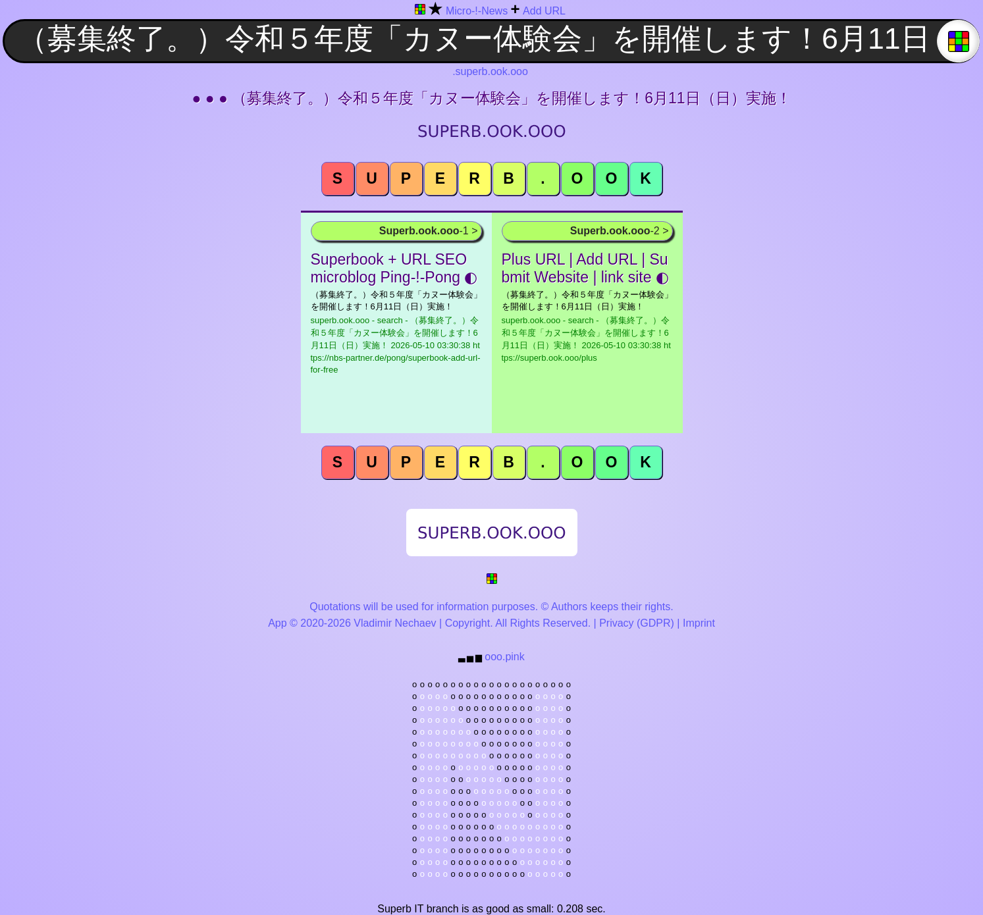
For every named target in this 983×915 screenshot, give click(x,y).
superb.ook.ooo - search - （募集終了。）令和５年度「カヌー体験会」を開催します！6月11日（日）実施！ (396, 345)
